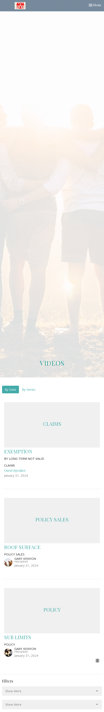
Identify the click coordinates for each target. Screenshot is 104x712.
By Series (28, 389)
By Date (10, 389)
